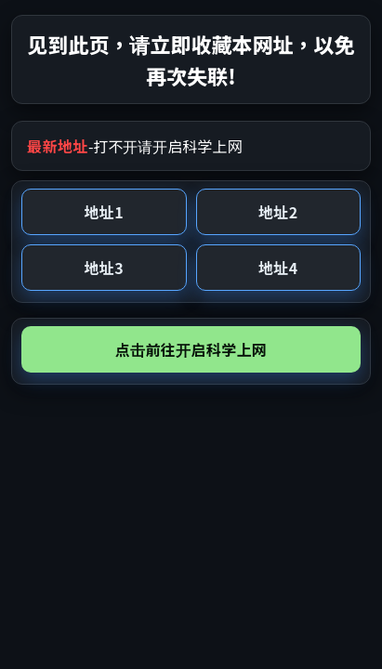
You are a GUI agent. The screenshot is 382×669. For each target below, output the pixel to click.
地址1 (104, 212)
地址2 (277, 212)
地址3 (104, 267)
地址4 (277, 267)
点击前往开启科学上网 (191, 349)
